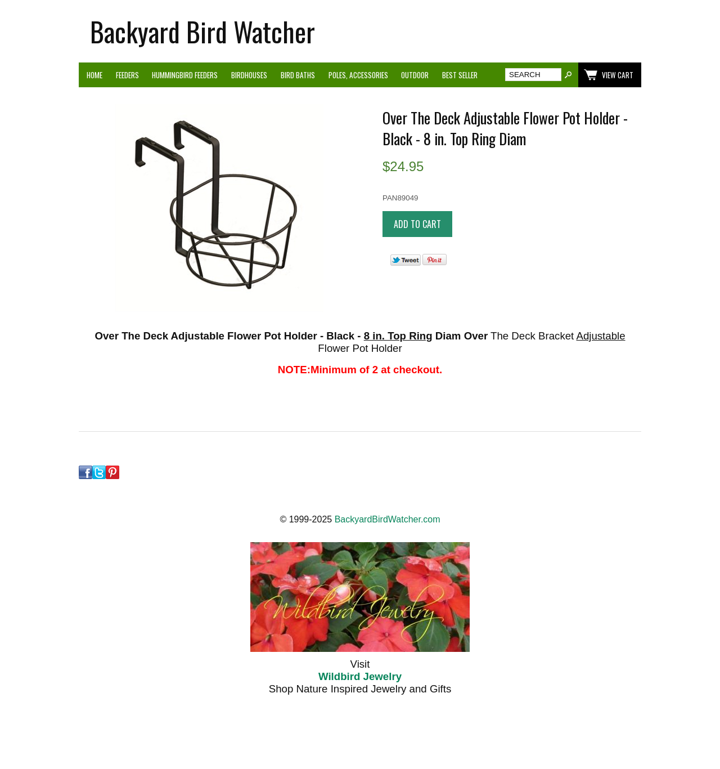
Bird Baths (298, 75)
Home (94, 75)
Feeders (127, 75)
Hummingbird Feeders (185, 75)
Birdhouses (249, 75)
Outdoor (415, 75)
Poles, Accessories (358, 75)
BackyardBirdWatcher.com (387, 519)
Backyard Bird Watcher (202, 31)
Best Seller (460, 75)
